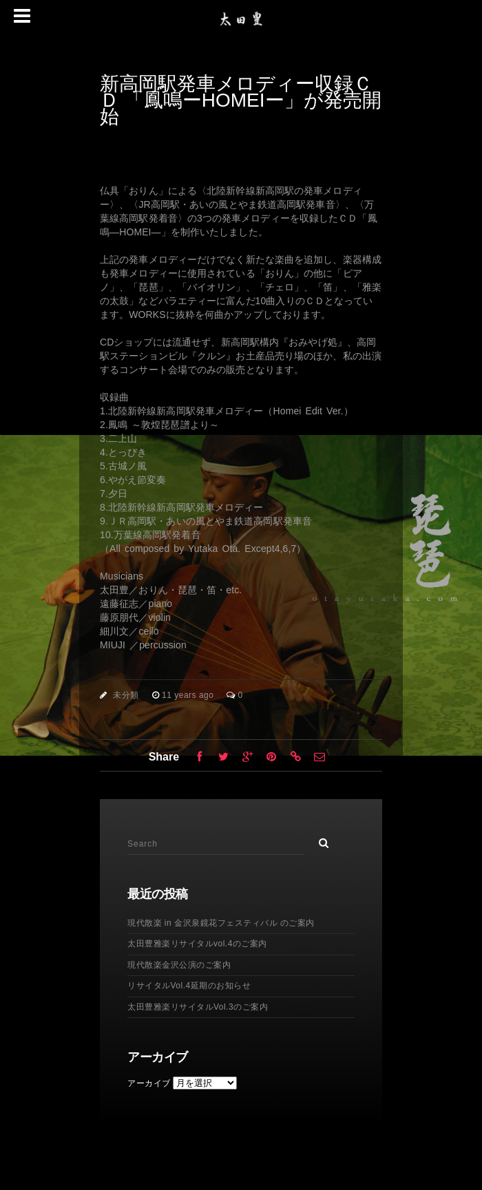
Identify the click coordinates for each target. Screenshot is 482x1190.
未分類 (126, 695)
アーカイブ (149, 1083)
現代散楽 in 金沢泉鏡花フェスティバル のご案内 (221, 923)
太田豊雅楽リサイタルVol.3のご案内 (197, 1007)
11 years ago (189, 695)
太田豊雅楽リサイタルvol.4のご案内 (197, 943)
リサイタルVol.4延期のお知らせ (189, 985)
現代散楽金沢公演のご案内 (179, 965)
